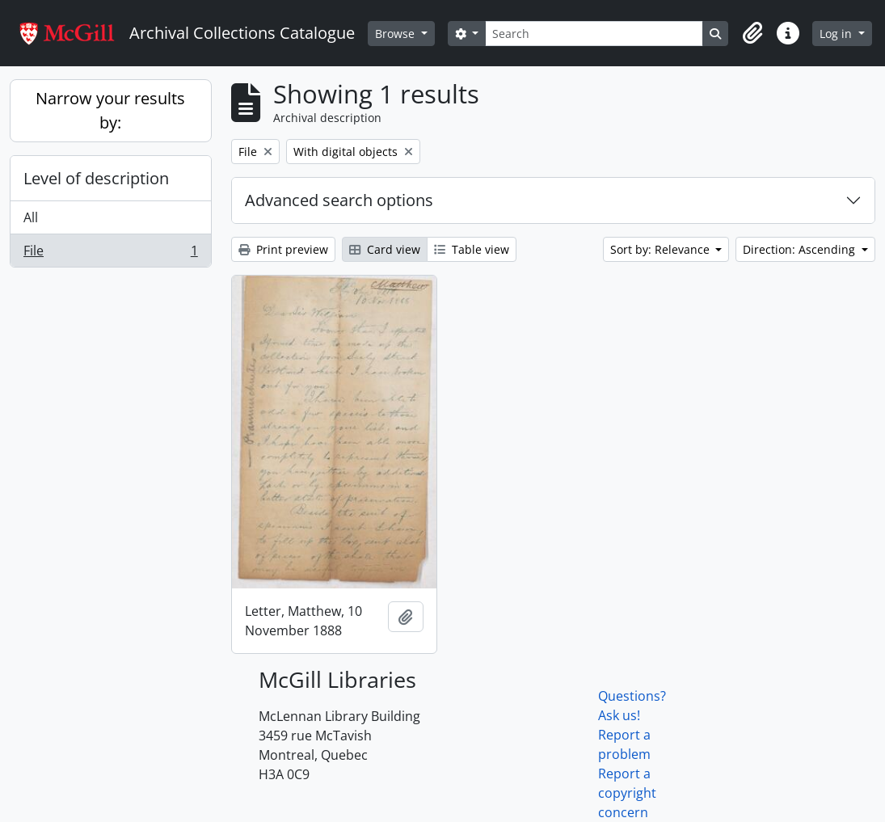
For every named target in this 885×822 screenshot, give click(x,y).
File (110, 254)
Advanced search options (339, 200)
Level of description (96, 178)
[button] (752, 33)
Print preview (283, 249)
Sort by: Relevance (661, 249)
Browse (396, 33)
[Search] (594, 33)
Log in (837, 33)
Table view (471, 249)
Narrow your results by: (110, 110)
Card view (384, 249)
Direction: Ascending (800, 249)
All (30, 217)
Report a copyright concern (627, 793)
